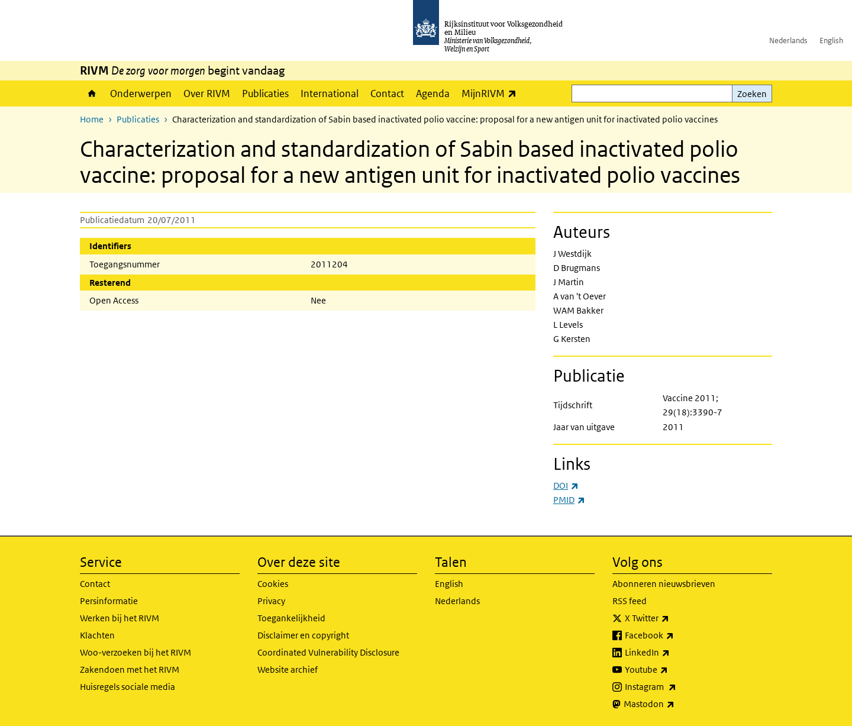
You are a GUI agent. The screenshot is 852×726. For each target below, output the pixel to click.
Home (92, 93)
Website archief (287, 669)
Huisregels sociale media (127, 686)
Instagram (676, 687)
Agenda (433, 93)
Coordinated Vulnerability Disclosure (328, 652)
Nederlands (788, 41)
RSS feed (629, 600)
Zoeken (752, 93)
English (831, 41)
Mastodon (675, 704)
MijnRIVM (492, 93)
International (330, 93)
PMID (569, 499)
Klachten (97, 635)
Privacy (271, 600)
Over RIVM (206, 93)
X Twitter (673, 618)
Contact (387, 93)
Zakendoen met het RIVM (129, 669)
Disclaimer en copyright (303, 635)
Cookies (272, 583)
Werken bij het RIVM (119, 618)
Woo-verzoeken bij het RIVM (135, 652)
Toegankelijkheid (291, 618)
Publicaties (265, 93)
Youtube (672, 670)
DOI (566, 485)
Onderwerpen (141, 93)
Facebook (675, 635)
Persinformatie (109, 600)
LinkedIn (673, 653)
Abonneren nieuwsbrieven (663, 583)
